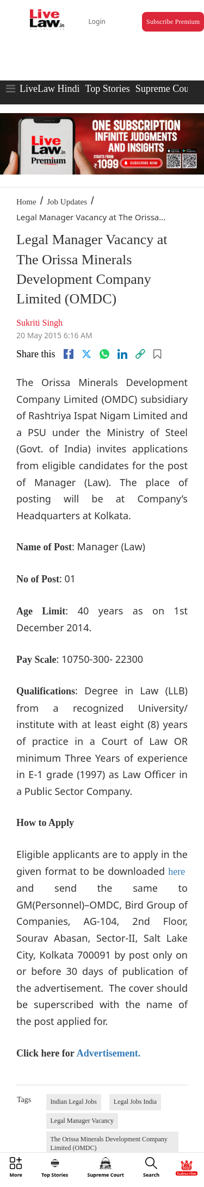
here (176, 871)
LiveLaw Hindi (49, 88)
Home (26, 201)
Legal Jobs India (135, 1101)
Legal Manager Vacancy (82, 1120)
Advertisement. (108, 1053)
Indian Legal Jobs (74, 1101)
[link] (140, 354)
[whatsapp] (104, 354)
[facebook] (68, 354)
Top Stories (107, 88)
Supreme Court (165, 88)
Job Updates (67, 201)
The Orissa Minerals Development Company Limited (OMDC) (109, 1143)
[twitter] (86, 354)
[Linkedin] (122, 354)
